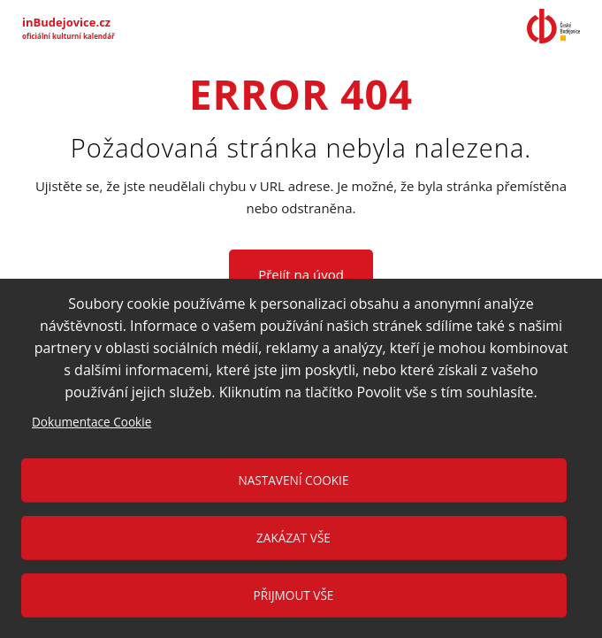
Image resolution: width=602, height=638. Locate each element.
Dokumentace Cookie (91, 421)
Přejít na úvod (301, 274)
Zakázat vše (293, 537)
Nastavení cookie (294, 480)
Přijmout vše (294, 595)
